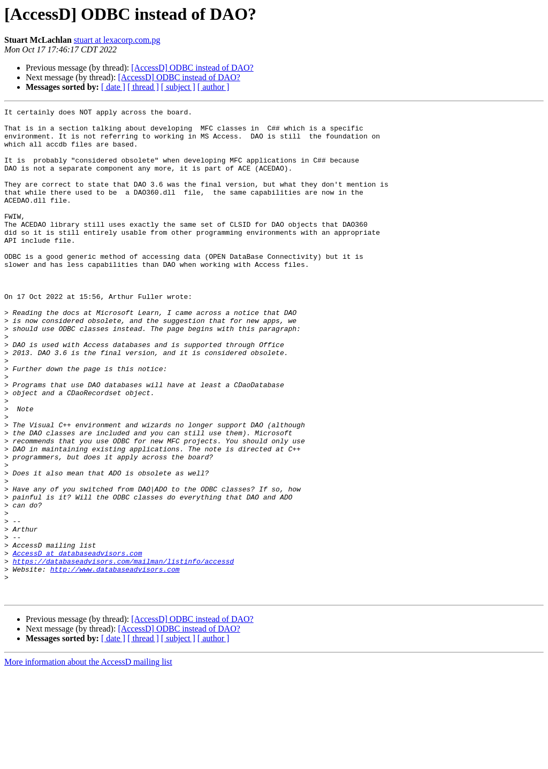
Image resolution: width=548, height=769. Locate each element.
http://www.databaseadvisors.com (115, 662)
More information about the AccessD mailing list (88, 759)
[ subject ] (178, 86)
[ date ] (113, 86)
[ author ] (213, 86)
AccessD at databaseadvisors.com (77, 643)
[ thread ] (143, 86)
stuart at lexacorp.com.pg (117, 39)
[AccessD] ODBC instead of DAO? (192, 67)
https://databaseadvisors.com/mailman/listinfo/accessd (123, 652)
